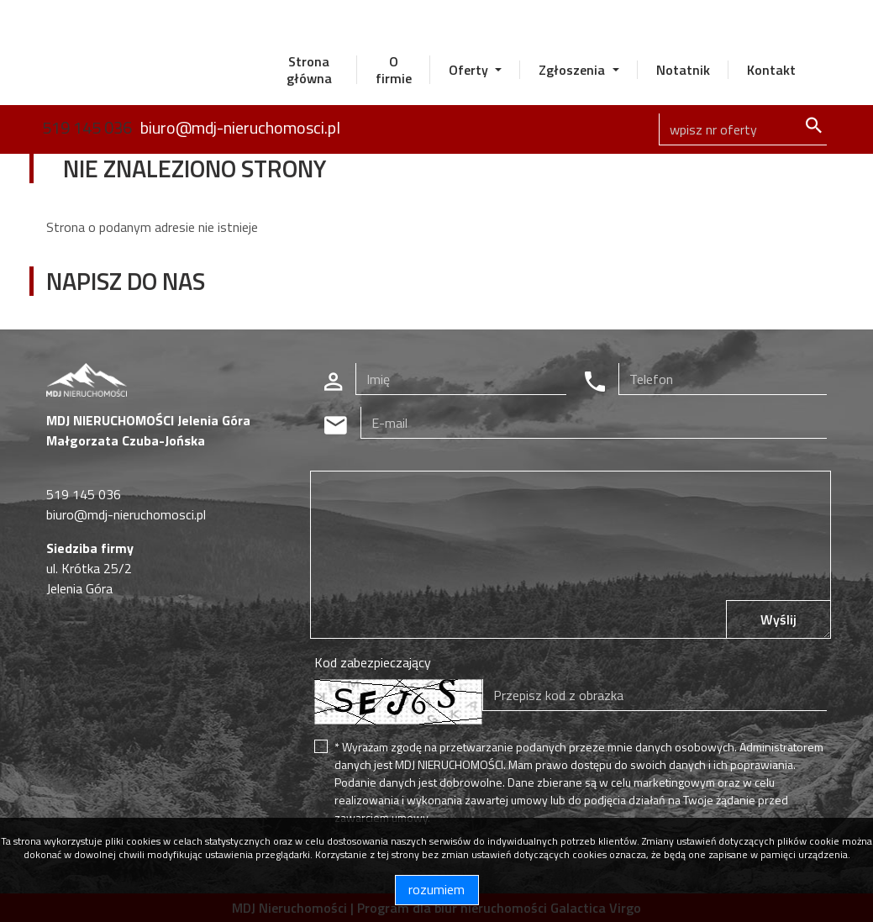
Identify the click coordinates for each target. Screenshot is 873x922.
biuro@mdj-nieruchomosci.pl (240, 127)
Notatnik (683, 70)
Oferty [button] (470, 70)
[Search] (743, 129)
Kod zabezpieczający (372, 662)
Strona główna (309, 69)
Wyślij (778, 619)
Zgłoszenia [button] (573, 70)
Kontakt (771, 70)
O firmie (394, 69)
